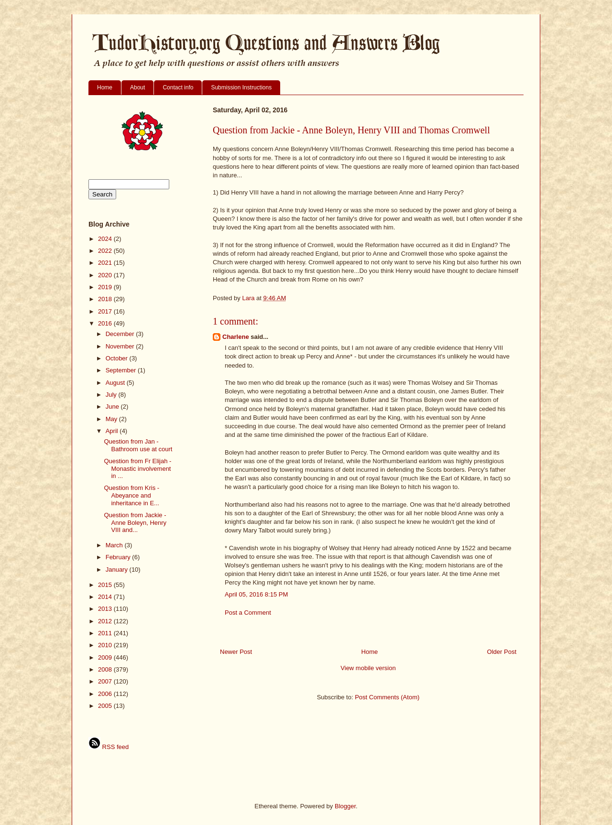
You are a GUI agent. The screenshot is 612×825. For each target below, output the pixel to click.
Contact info (178, 87)
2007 (106, 681)
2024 (106, 238)
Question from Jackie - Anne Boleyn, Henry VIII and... (135, 522)
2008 (106, 669)
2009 (106, 657)
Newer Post (236, 651)
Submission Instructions (241, 87)
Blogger (345, 806)
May (112, 419)
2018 (106, 299)
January (118, 569)
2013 (106, 608)
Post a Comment (248, 612)
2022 (106, 250)
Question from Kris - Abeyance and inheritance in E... (131, 495)
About (137, 87)
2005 (106, 705)
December (121, 333)
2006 (106, 693)
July (112, 394)
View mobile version (367, 668)
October (118, 358)
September (122, 370)
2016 (106, 323)
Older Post (501, 651)
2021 (106, 262)
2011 (106, 633)
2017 (106, 311)
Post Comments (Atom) (387, 697)
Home (104, 87)
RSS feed (108, 746)
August (116, 382)
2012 (106, 621)
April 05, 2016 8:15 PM (256, 594)
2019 (106, 287)
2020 (106, 275)
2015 (106, 584)
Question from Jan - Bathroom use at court (138, 445)
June (113, 406)
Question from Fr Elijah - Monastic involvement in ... (137, 468)
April (113, 430)
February (119, 557)
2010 (106, 645)
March (115, 545)
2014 (106, 596)
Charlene (235, 336)
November (121, 346)
